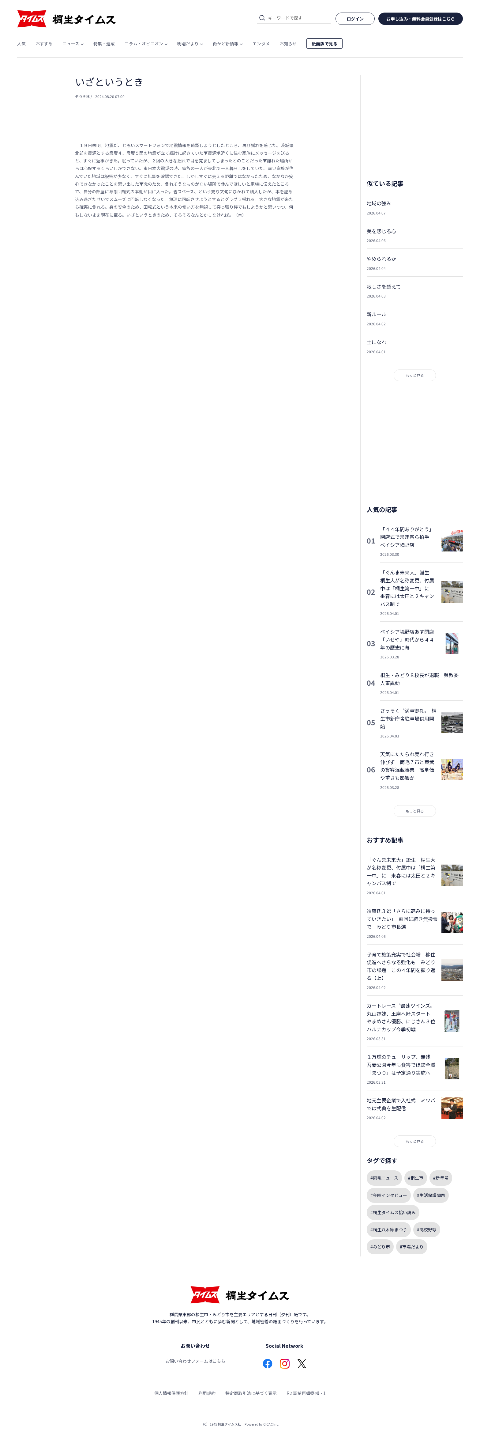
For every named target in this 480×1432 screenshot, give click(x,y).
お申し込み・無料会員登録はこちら (420, 19)
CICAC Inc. (271, 1424)
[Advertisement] (185, 286)
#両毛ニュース (384, 1178)
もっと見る (415, 375)
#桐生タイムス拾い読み (393, 1212)
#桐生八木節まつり (388, 1229)
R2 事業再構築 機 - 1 (306, 1393)
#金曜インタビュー (388, 1195)
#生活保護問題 (431, 1195)
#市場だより (412, 1247)
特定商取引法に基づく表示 (251, 1393)
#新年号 (440, 1178)
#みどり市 (380, 1247)
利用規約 (207, 1393)
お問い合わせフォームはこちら (195, 1361)
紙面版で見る (324, 43)
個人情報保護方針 (171, 1393)
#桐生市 (415, 1178)
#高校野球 (427, 1229)
